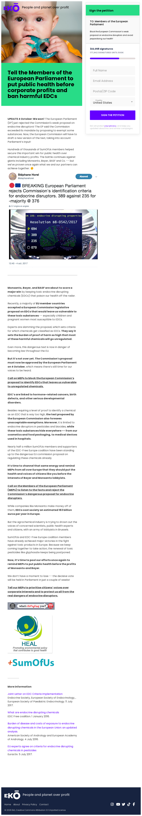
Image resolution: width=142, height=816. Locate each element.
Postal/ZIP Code (104, 91)
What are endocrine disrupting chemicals (33, 712)
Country (98, 100)
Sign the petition (112, 115)
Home (7, 804)
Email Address (103, 81)
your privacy (110, 126)
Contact (44, 804)
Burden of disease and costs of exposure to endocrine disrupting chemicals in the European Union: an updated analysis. (42, 727)
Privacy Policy (29, 804)
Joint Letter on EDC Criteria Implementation (35, 694)
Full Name (100, 70)
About (16, 804)
